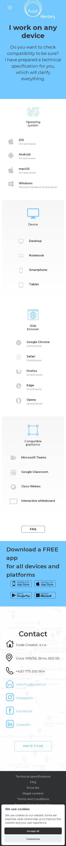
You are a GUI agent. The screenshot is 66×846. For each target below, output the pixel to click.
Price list (33, 788)
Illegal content (33, 793)
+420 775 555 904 (30, 671)
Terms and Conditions (33, 799)
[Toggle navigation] (10, 7)
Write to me (33, 746)
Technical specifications (33, 776)
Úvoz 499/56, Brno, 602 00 (37, 658)
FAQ (33, 529)
